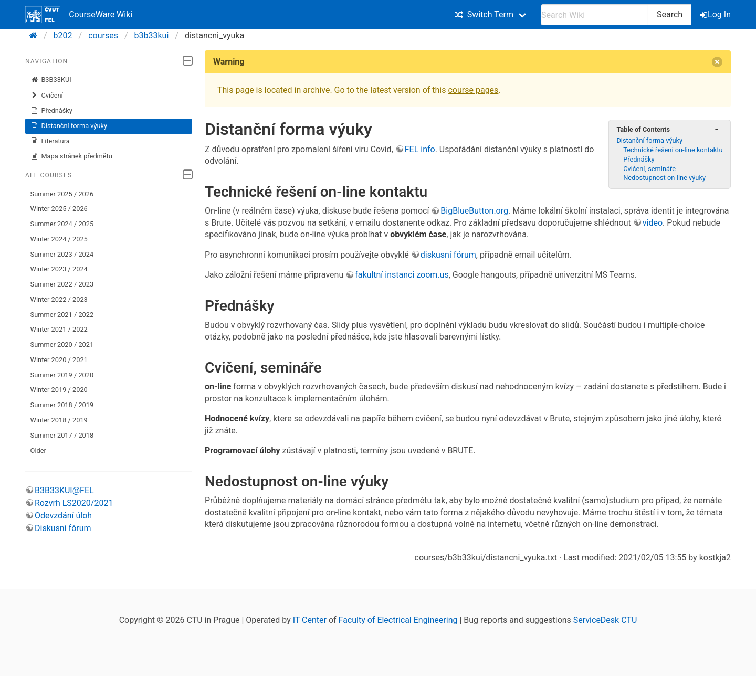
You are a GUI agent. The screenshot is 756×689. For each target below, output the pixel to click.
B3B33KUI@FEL (64, 490)
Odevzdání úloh (63, 516)
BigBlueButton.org (474, 211)
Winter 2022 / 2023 (59, 299)
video (653, 223)
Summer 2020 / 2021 (62, 344)
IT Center (310, 620)
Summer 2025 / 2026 (62, 194)
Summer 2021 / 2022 (62, 315)
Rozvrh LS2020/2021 (74, 503)
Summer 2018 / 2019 (62, 405)
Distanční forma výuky (69, 126)
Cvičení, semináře (649, 169)
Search (669, 14)
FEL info (420, 149)
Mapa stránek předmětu (71, 156)
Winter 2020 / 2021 (59, 360)
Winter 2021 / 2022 (59, 329)
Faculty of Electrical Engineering (398, 620)
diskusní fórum (448, 255)
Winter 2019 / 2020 (59, 390)
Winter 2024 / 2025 (59, 239)
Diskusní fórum (63, 528)
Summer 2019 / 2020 (62, 375)
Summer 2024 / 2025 (62, 224)
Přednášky (51, 111)
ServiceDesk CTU (605, 620)
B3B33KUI (50, 80)
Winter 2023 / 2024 (59, 269)
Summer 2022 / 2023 (62, 284)
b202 (63, 35)
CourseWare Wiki (78, 14)
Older (38, 450)
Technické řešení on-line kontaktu (672, 150)
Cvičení (46, 95)
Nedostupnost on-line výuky (664, 178)
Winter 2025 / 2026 (59, 209)
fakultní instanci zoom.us (401, 275)
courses (103, 35)
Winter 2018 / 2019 (59, 420)
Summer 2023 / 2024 (62, 254)
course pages (473, 90)
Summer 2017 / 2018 (62, 435)
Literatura (50, 141)
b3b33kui (151, 35)
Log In (716, 14)
